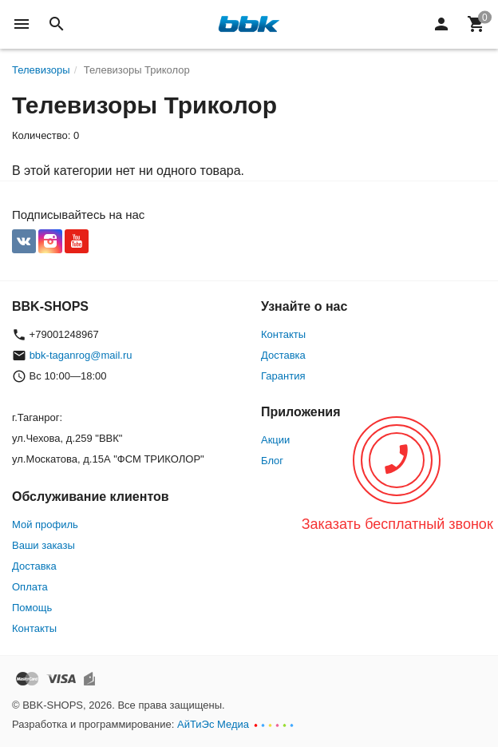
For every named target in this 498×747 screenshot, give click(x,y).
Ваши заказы (43, 545)
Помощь (32, 608)
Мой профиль (45, 524)
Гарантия (283, 376)
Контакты (283, 334)
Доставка (283, 355)
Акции (275, 440)
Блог (272, 461)
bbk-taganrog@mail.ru (81, 355)
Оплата (30, 587)
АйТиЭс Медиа (213, 724)
